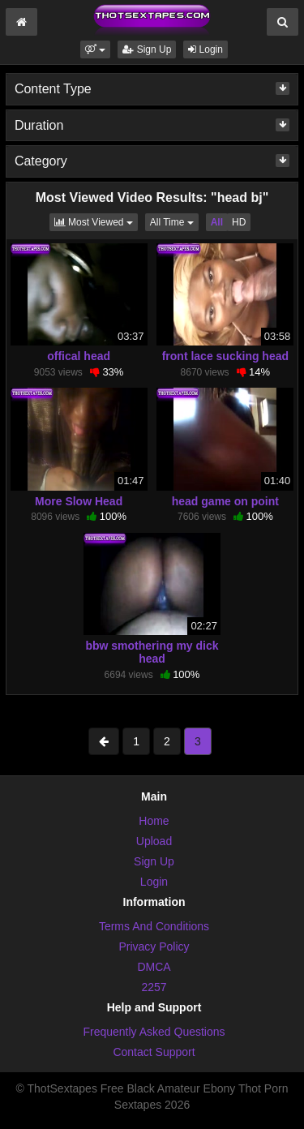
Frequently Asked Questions (154, 1031)
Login (205, 49)
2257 (153, 987)
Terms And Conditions (154, 926)
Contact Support (154, 1051)
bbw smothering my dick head (151, 652)
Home (154, 820)
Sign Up (146, 49)
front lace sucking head (225, 356)
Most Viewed (96, 221)
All (217, 222)
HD (239, 222)
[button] (95, 49)
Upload (154, 841)
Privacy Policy (153, 946)
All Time (174, 221)
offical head (78, 356)
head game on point (225, 501)
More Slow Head (78, 501)
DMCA (153, 966)
